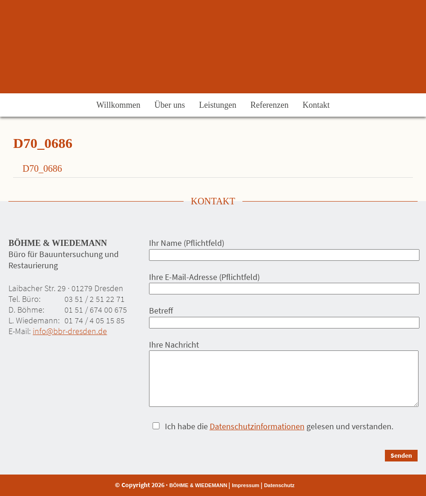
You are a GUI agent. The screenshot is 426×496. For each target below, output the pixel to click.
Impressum (245, 485)
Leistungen (217, 105)
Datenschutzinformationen (257, 426)
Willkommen (118, 105)
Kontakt (316, 105)
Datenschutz (279, 485)
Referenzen (269, 105)
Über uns (169, 105)
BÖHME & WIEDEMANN (198, 485)
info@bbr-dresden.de (70, 331)
